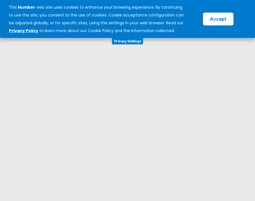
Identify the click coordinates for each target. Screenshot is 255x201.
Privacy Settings (127, 41)
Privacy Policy (23, 31)
